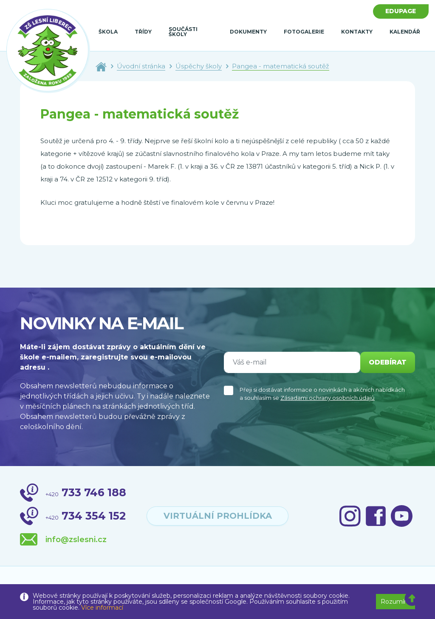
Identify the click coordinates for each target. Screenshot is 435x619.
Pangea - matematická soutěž (280, 66)
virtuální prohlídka (217, 516)
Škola (108, 31)
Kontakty (357, 31)
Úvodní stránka (141, 66)
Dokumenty (248, 31)
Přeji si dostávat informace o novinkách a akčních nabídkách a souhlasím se (322, 393)
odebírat (387, 362)
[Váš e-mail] (291, 362)
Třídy (143, 31)
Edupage (400, 11)
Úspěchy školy (198, 66)
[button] (412, 599)
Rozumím (395, 601)
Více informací (102, 607)
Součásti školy (183, 31)
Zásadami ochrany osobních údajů (327, 397)
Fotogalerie (304, 31)
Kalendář (405, 31)
